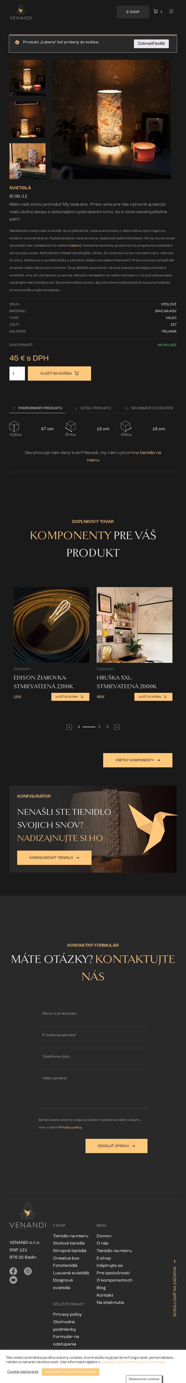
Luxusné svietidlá (71, 1271)
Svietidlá (20, 188)
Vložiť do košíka (59, 373)
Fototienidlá (65, 1264)
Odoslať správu (116, 1144)
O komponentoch (115, 1279)
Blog (101, 1286)
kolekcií (75, 246)
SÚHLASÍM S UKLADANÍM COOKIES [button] (70, 1372)
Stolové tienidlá (69, 1241)
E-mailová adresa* (59, 1033)
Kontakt (105, 1293)
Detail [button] (93, 408)
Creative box (66, 1256)
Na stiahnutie (110, 1301)
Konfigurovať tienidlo (54, 856)
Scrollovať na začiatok (175, 1286)
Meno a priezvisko (59, 1012)
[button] (37, 409)
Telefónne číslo (56, 1055)
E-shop (104, 1256)
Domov (104, 1234)
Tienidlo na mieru (70, 1234)
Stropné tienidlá (69, 1249)
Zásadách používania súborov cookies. (133, 1362)
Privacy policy (70, 1125)
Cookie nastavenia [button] (22, 1372)
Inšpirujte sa (110, 1264)
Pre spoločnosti (113, 1271)
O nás (102, 1241)
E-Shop (133, 12)
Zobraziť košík (151, 44)
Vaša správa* (55, 1076)
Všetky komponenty (138, 760)
